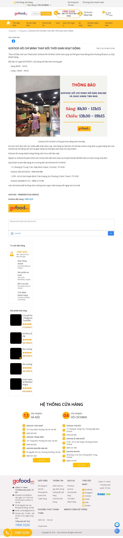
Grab (85, 502)
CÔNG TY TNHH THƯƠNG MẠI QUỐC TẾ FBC (104, 485)
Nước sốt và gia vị (68, 24)
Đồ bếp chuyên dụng (93, 24)
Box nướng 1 (28, 349)
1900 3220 (68, 11)
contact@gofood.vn (27, 510)
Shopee (86, 505)
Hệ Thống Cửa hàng (61, 404)
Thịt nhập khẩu (16, 24)
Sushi (58, 23)
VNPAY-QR (41, 518)
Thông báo (23, 31)
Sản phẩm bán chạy (18, 310)
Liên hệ (40, 489)
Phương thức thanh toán (93, 2)
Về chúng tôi (73, 2)
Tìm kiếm (46, 13)
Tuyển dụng (42, 499)
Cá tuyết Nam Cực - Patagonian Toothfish (30, 318)
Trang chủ (12, 31)
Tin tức (71, 5)
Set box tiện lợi (46, 24)
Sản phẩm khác (109, 24)
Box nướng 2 (28, 364)
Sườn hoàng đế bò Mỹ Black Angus (29, 382)
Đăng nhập (88, 15)
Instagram (87, 493)
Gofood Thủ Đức (73, 426)
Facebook (87, 489)
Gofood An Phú (73, 451)
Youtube (86, 496)
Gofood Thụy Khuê (34, 426)
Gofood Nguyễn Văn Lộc (37, 448)
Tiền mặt (49, 518)
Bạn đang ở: (38, 5)
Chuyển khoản (42, 524)
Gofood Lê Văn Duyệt (75, 439)
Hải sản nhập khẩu (31, 24)
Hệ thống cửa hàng (23, 2)
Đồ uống (80, 24)
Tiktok (86, 499)
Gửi (111, 233)
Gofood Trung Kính (35, 437)
